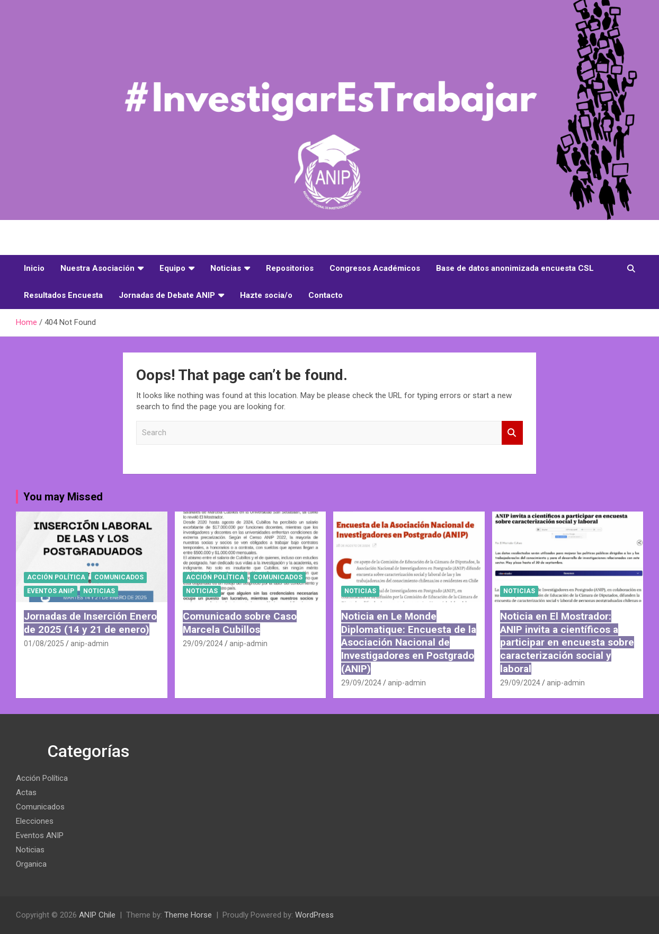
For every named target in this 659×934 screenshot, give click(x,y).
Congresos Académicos (375, 268)
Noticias (225, 268)
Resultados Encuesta (63, 295)
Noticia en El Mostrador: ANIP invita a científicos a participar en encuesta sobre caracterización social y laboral (567, 642)
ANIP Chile (97, 915)
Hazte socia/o (266, 295)
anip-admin (89, 643)
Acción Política (56, 577)
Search (512, 433)
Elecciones (35, 821)
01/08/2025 (44, 643)
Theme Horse (188, 915)
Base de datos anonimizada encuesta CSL (515, 268)
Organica (31, 864)
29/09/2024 (203, 643)
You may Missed (63, 496)
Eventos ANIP (50, 591)
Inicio (34, 268)
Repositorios (290, 268)
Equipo (172, 268)
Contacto (325, 295)
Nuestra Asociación (97, 268)
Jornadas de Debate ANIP (167, 295)
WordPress (314, 915)
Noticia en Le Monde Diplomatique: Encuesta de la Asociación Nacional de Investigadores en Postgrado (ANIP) (408, 642)
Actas (26, 792)
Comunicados (119, 577)
